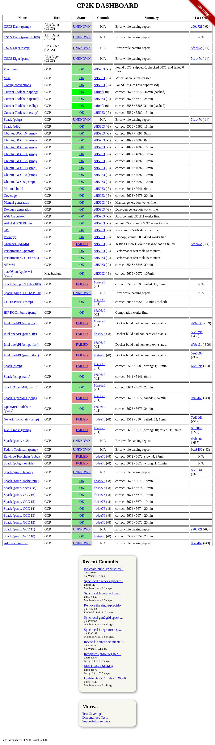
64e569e (196, 366)
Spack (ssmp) (13, 366)
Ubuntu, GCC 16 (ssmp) (20, 133)
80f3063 (196, 428)
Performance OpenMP (19, 251)
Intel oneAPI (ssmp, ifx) (20, 323)
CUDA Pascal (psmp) (18, 302)
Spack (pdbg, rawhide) (19, 463)
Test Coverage (92, 713)
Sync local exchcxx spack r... (103, 581)
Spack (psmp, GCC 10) (19, 536)
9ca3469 (196, 398)
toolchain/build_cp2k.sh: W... (103, 569)
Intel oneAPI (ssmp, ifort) (21, 344)
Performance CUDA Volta (21, 258)
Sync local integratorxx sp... (103, 629)
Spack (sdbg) (12, 126)
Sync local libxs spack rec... (102, 593)
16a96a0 (99, 282)
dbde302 (197, 439)
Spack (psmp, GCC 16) (19, 495)
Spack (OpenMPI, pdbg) (20, 398)
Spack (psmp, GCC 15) (19, 501)
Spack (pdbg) (13, 119)
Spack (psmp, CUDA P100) (22, 293)
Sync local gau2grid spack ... (103, 617)
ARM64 (9, 264)
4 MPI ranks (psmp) (17, 430)
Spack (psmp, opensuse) (20, 488)
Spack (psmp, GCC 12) (19, 522)
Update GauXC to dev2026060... (106, 678)
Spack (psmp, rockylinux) (21, 481)
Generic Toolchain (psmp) (21, 419)
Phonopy (10, 237)
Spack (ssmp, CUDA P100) (22, 284)
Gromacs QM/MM (16, 244)
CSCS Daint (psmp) (17, 26)
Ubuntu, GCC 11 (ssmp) (20, 168)
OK (81, 69)
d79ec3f (196, 323)
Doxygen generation (17, 209)
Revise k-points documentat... (104, 642)
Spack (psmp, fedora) (18, 472)
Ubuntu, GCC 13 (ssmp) (20, 154)
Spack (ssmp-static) (17, 376)
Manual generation (16, 202)
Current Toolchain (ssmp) (21, 112)
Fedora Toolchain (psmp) (21, 449)
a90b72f (196, 529)
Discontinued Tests (95, 717)
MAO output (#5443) (98, 666)
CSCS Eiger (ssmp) (17, 48)
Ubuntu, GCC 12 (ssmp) (20, 161)
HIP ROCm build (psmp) (21, 312)
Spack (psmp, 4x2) (16, 440)
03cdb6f (196, 470)
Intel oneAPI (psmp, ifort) (21, 355)
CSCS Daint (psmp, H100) (22, 37)
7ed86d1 (197, 417)
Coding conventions (17, 85)
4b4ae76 (99, 334)
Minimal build (13, 188)
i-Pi (6, 230)
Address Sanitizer (16, 543)
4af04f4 (99, 92)
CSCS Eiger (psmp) (17, 58)
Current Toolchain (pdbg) (21, 92)
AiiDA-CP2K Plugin (18, 223)
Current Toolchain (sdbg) (21, 105)
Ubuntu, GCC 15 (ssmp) (20, 140)
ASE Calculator (14, 216)
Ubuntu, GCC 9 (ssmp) (19, 182)
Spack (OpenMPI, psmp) (20, 387)
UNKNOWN (81, 26)
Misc (7, 78)
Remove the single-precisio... (103, 605)
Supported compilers (96, 721)
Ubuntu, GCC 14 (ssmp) (20, 147)
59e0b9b (197, 332)
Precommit (11, 69)
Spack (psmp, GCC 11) (19, 529)
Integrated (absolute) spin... (102, 654)
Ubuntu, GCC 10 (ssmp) (20, 175)
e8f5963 (99, 69)
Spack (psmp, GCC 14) (19, 508)
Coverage (10, 195)
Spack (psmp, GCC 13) (19, 515)
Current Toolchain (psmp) (21, 99)
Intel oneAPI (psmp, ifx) (20, 334)
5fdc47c (196, 48)
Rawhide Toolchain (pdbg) (22, 456)
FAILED (82, 244)
